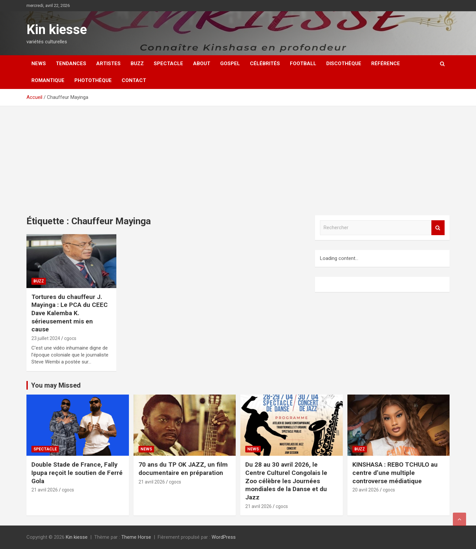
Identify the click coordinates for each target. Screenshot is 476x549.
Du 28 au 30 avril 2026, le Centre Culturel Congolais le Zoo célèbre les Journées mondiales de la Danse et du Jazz (286, 481)
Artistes (108, 63)
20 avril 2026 (365, 489)
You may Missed (56, 385)
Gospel (230, 63)
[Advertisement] (238, 155)
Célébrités (265, 63)
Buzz (137, 63)
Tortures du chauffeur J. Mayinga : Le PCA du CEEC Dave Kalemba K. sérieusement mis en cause (69, 313)
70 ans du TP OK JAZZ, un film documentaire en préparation (183, 469)
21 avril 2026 (44, 489)
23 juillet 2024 (45, 338)
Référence (385, 63)
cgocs (70, 338)
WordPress (224, 537)
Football (303, 63)
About (201, 63)
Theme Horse (136, 537)
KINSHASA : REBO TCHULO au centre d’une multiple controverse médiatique (395, 473)
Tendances (71, 63)
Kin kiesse (56, 29)
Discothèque (343, 63)
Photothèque (93, 80)
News (38, 63)
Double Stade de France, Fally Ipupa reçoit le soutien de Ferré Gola (77, 473)
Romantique (47, 80)
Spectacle (168, 63)
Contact (134, 80)
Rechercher (438, 227)
